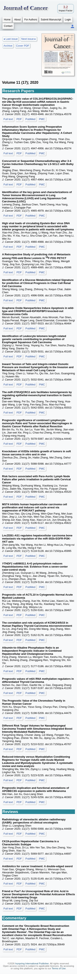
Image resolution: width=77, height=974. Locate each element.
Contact (8, 26)
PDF (19, 119)
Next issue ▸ (28, 38)
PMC (42, 119)
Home (7, 19)
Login (68, 19)
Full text (8, 119)
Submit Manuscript (51, 19)
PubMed (30, 119)
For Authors (30, 19)
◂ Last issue (10, 38)
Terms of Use (59, 968)
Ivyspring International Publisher (32, 963)
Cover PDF (22, 45)
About (17, 19)
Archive (7, 45)
